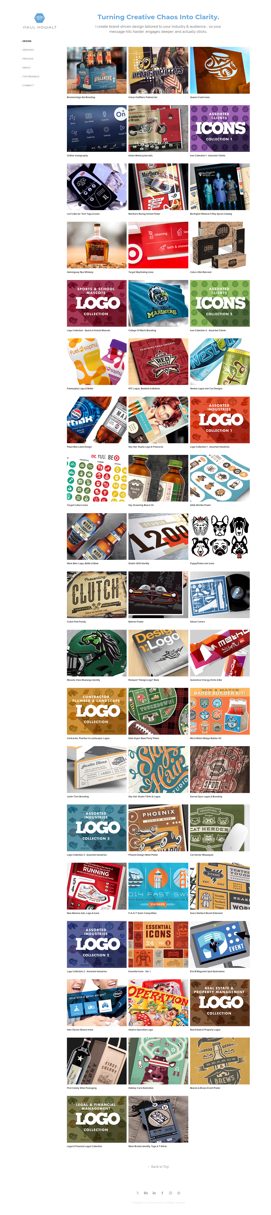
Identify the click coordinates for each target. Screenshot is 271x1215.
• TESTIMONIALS (30, 76)
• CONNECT (27, 85)
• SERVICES (27, 50)
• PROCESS (27, 58)
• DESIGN (26, 41)
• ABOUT (26, 67)
